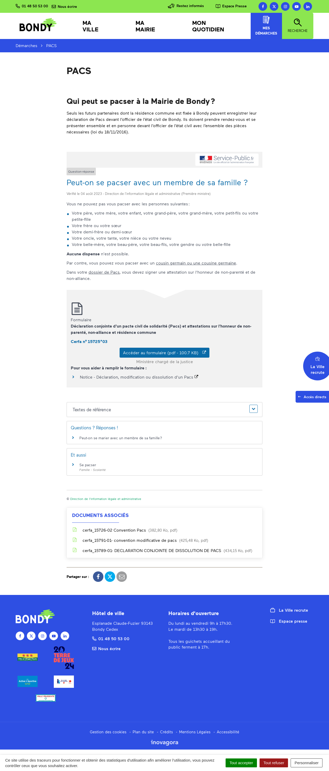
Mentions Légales (194, 731)
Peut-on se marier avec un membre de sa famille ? (120, 438)
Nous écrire (106, 648)
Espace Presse (231, 6)
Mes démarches (266, 25)
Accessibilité (228, 731)
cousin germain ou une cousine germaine (196, 262)
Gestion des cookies (108, 731)
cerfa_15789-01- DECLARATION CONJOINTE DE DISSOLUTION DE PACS (162, 550)
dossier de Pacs (104, 271)
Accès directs (313, 398)
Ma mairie (145, 26)
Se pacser (87, 465)
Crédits (166, 731)
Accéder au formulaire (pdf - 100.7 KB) (164, 352)
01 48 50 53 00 (111, 638)
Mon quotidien (208, 26)
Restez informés (186, 6)
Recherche (298, 26)
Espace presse (288, 620)
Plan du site (143, 731)
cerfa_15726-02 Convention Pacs (124, 529)
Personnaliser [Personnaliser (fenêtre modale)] (307, 763)
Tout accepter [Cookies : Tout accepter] (241, 763)
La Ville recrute (289, 610)
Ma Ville (90, 26)
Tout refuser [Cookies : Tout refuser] (273, 763)
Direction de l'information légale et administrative (105, 498)
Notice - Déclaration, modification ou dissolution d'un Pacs (139, 376)
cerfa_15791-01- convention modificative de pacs (140, 540)
